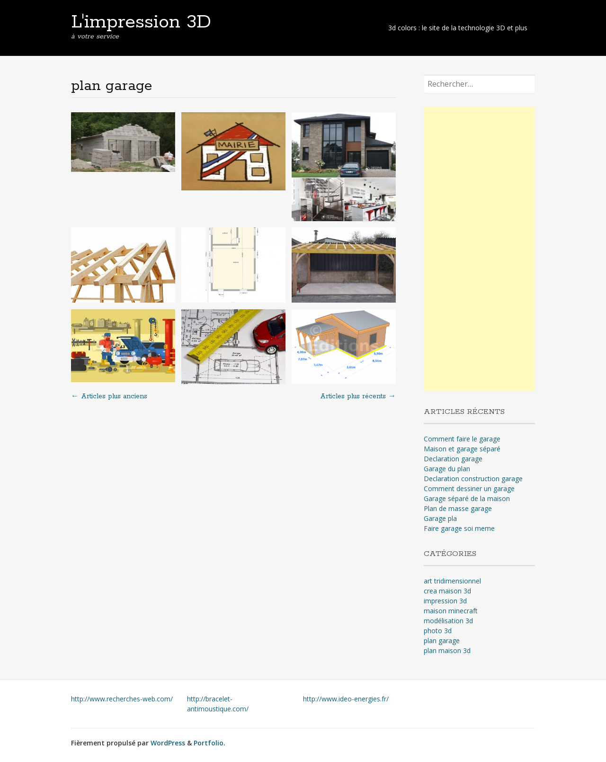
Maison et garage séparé (462, 448)
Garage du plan (447, 468)
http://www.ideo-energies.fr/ (346, 698)
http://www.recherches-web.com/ (122, 698)
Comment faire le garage (462, 438)
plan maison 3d (447, 650)
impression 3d (445, 600)
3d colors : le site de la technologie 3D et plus (457, 27)
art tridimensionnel (452, 580)
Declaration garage (453, 458)
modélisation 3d (448, 620)
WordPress (168, 742)
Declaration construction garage (473, 478)
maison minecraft (451, 610)
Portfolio (208, 742)
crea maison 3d (447, 590)
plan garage (442, 640)
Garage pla (440, 518)
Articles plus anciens (109, 396)
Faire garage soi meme (459, 528)
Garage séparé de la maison (467, 498)
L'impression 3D (141, 22)
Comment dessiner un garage (469, 488)
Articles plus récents (358, 396)
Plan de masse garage (458, 508)
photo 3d (438, 630)
